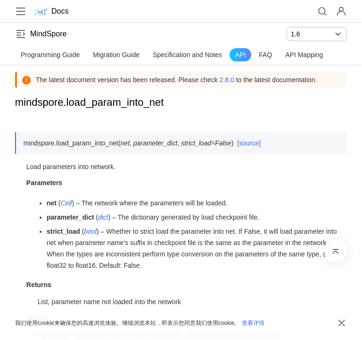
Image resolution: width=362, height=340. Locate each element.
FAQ (265, 55)
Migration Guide (116, 55)
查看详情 (253, 323)
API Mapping (304, 55)
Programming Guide (50, 55)
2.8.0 (227, 80)
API (240, 55)
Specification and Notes (187, 55)
